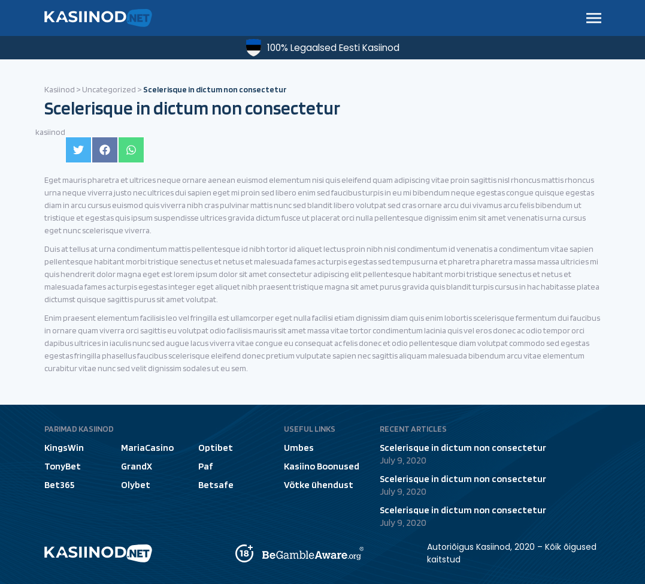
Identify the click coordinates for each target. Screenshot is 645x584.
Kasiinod (59, 89)
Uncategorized (109, 89)
